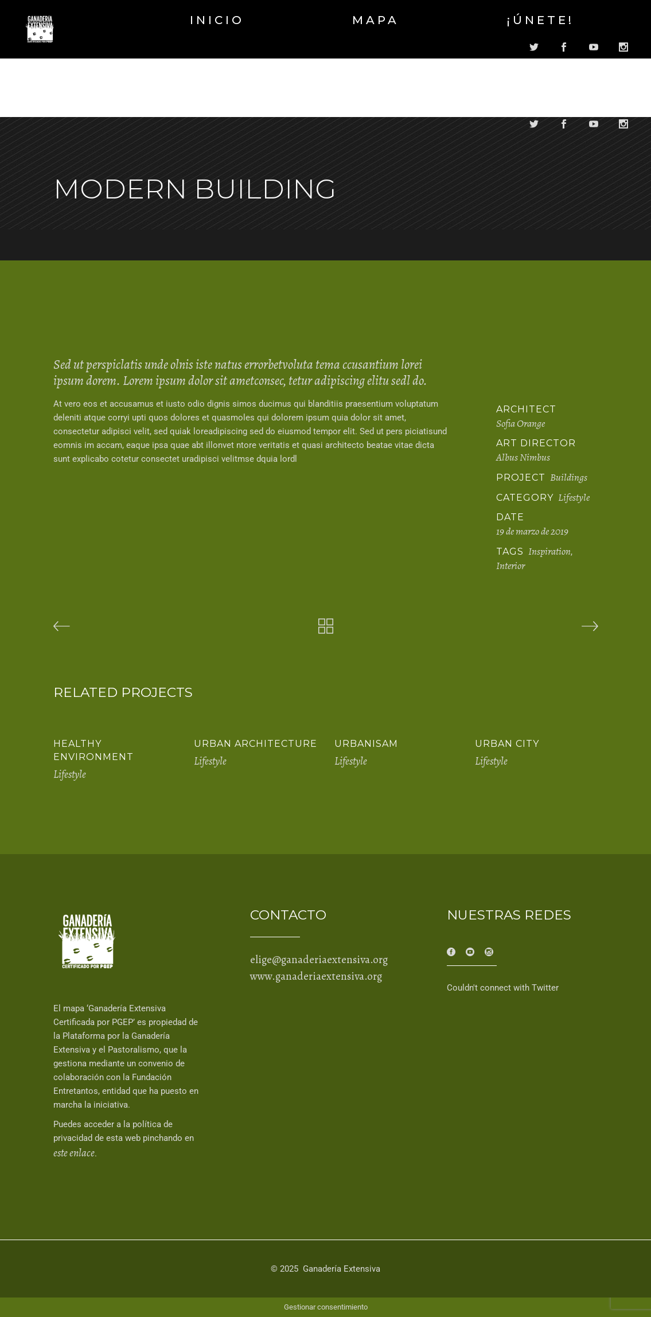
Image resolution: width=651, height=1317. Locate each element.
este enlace (74, 1152)
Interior (510, 565)
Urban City (507, 743)
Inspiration (549, 551)
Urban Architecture (255, 743)
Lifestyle (574, 497)
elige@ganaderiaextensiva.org (319, 959)
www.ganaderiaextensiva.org (316, 976)
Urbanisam (366, 743)
